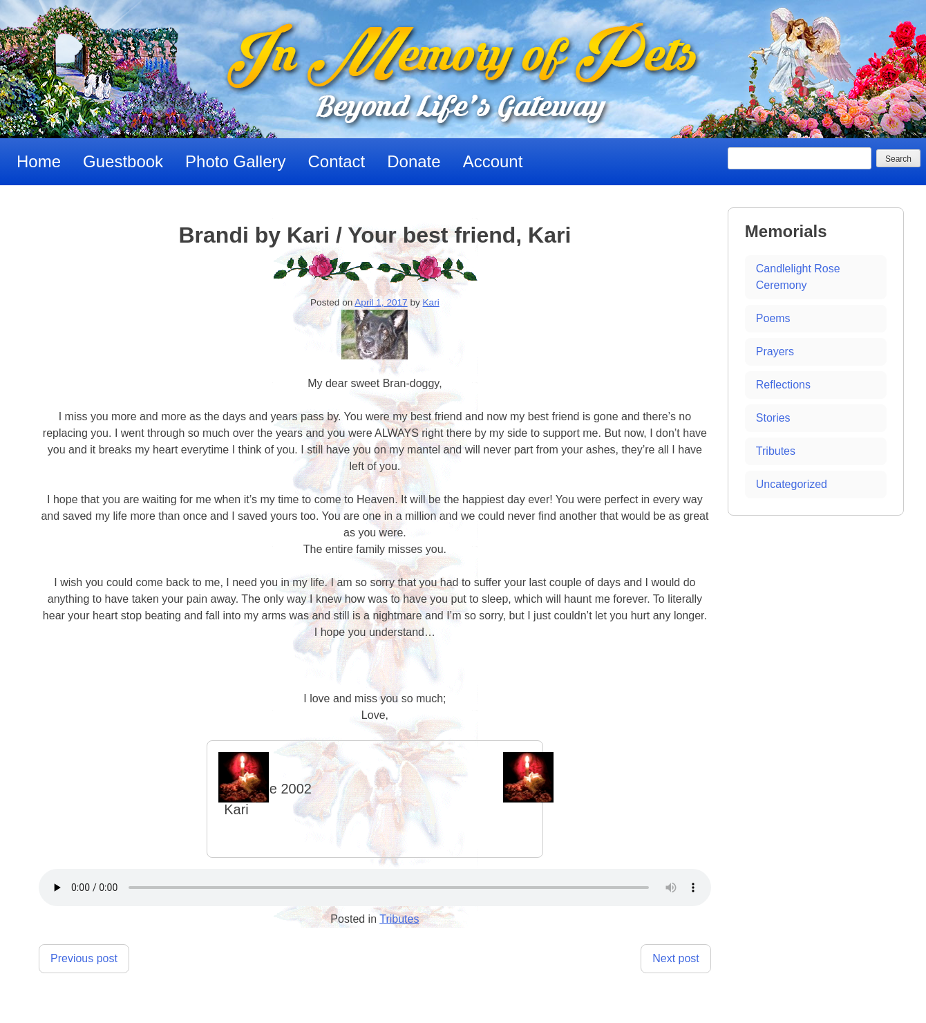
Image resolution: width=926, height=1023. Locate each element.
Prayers (775, 351)
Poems (773, 318)
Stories (773, 418)
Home (39, 161)
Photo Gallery (235, 161)
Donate (413, 161)
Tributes (399, 919)
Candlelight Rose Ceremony (798, 277)
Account (493, 161)
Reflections (783, 385)
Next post (675, 958)
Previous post (83, 958)
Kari (431, 302)
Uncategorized (791, 484)
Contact (337, 161)
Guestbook (123, 161)
